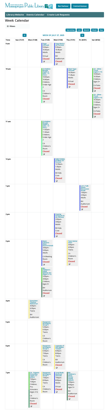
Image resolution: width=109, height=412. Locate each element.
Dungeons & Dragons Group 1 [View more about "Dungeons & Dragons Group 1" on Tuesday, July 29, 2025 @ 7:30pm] (47, 374)
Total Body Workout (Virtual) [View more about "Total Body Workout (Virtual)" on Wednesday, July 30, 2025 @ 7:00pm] (59, 374)
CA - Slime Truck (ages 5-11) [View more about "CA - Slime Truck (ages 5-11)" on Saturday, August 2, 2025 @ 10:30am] (98, 96)
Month (86, 30)
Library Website (15, 14)
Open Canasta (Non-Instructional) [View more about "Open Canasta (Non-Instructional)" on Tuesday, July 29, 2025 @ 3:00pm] (48, 243)
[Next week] (82, 35)
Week (94, 30)
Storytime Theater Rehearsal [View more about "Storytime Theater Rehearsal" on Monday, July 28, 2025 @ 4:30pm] (34, 302)
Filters (12, 26)
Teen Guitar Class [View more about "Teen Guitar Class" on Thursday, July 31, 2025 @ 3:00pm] (72, 241)
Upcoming (71, 30)
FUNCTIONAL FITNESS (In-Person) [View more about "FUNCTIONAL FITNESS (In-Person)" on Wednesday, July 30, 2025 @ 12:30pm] (60, 160)
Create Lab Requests (58, 14)
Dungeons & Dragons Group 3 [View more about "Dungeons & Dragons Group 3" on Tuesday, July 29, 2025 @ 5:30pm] (47, 323)
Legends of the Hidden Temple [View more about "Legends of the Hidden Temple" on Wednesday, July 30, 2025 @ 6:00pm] (59, 347)
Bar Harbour (63, 6)
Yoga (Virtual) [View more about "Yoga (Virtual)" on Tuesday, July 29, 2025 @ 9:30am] (46, 44)
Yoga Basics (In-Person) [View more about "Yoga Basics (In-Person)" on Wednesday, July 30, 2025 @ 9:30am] (60, 44)
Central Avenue (80, 6)
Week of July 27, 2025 (53, 35)
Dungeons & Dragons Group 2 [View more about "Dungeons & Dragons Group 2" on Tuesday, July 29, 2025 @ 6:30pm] (47, 347)
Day (101, 30)
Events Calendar (35, 14)
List (79, 30)
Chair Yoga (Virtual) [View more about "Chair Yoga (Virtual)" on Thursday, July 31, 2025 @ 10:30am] (72, 69)
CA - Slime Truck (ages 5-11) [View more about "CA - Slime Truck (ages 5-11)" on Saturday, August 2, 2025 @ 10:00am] (98, 70)
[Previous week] (25, 35)
